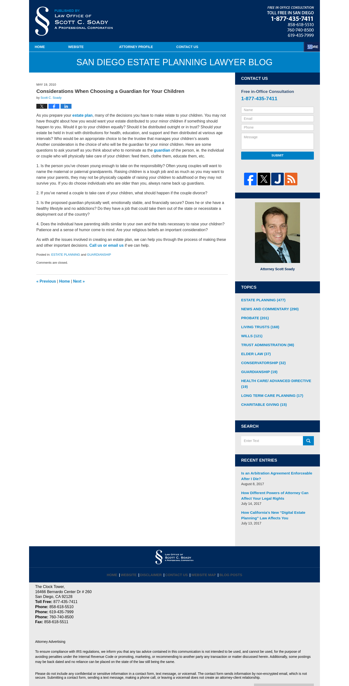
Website (100, 47)
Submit (277, 155)
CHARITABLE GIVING (262, 393)
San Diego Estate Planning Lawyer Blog (74, 21)
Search (308, 429)
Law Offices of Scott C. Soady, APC (101, 673)
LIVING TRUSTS (258, 325)
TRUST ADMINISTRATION (265, 342)
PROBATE (253, 316)
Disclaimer (154, 557)
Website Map (202, 557)
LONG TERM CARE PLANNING (269, 384)
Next (79, 281)
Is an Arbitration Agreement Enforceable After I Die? (273, 463)
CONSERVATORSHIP (261, 359)
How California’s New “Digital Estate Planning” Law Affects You (270, 501)
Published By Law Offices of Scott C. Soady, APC (290, 21)
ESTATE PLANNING (65, 254)
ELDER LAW (254, 350)
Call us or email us (106, 245)
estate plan (82, 115)
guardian (162, 150)
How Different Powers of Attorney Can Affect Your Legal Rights (277, 482)
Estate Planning (228, 47)
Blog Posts (228, 557)
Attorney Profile (160, 47)
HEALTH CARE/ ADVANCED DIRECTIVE (276, 376)
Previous (46, 281)
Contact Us (290, 47)
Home (52, 47)
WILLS (251, 333)
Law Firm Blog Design (291, 674)
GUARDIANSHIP (99, 254)
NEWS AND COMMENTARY (267, 308)
